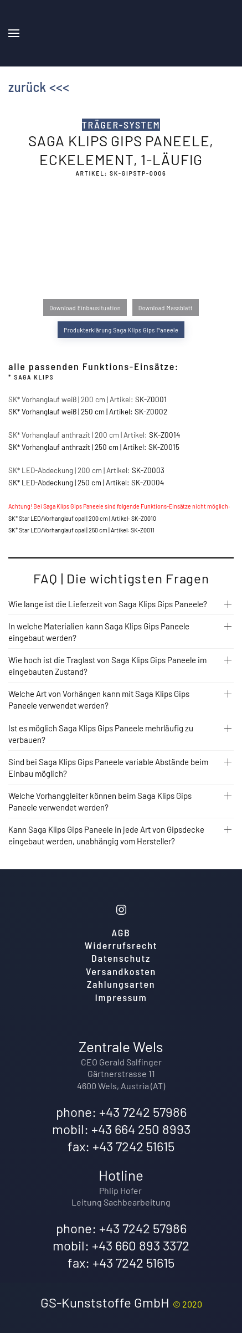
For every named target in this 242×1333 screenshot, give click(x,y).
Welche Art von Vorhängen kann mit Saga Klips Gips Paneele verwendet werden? (98, 699)
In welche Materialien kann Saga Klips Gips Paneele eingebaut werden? (98, 632)
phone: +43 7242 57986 (121, 1112)
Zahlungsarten (121, 984)
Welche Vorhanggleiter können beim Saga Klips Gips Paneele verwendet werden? (100, 801)
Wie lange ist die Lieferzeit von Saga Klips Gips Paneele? (107, 604)
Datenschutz (121, 958)
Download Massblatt (165, 307)
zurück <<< (38, 86)
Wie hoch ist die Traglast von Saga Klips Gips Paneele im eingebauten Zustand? (107, 665)
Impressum (121, 997)
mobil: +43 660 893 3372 (121, 1245)
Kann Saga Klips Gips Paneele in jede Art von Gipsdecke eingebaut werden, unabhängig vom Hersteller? (106, 835)
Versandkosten (121, 971)
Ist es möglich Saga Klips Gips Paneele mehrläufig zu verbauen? (100, 734)
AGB (121, 932)
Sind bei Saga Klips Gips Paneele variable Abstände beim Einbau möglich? (108, 767)
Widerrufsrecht (121, 945)
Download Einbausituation (85, 307)
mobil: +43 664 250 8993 (121, 1129)
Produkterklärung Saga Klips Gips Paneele (121, 330)
